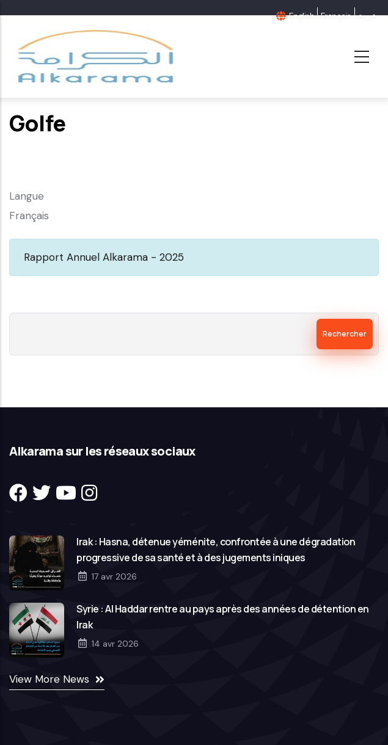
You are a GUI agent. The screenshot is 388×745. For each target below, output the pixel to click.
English (301, 15)
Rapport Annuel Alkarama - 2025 (104, 257)
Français (336, 15)
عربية (367, 15)
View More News (49, 679)
